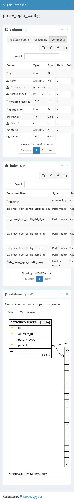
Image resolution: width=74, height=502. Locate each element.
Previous (26, 150)
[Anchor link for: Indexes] (23, 165)
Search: (37, 56)
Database (14, 5)
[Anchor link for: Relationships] (30, 294)
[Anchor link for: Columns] (25, 29)
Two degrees (27, 312)
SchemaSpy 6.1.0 (31, 497)
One (10, 312)
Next (51, 150)
